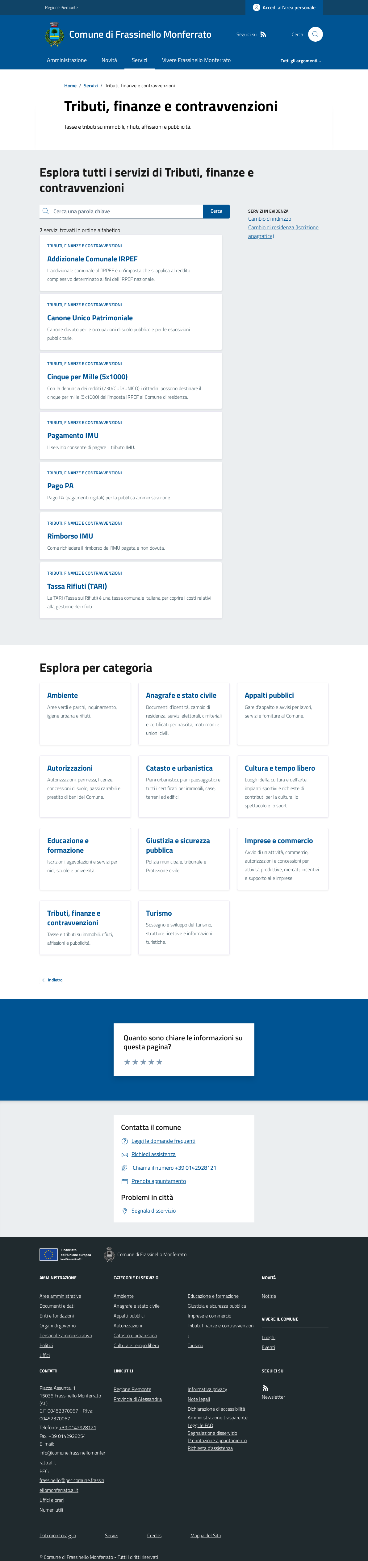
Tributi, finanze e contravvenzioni (84, 245)
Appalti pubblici (129, 1315)
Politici (46, 1345)
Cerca (216, 210)
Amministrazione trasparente (218, 1417)
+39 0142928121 (77, 1427)
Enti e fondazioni (57, 1315)
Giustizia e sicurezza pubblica (217, 1305)
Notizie (269, 1296)
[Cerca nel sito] (313, 34)
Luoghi (268, 1337)
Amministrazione (67, 60)
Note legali (199, 1399)
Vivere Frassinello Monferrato (196, 60)
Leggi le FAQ (200, 1425)
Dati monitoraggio (58, 1535)
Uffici (45, 1355)
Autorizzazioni (128, 1325)
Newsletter (273, 1397)
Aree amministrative (60, 1296)
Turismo (195, 1345)
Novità (109, 60)
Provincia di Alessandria (138, 1399)
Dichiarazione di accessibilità (216, 1409)
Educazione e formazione (213, 1296)
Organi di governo (58, 1325)
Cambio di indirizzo (269, 218)
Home (70, 85)
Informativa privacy (207, 1389)
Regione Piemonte (61, 7)
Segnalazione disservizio (212, 1433)
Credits (154, 1535)
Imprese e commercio (209, 1315)
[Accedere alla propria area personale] (284, 7)
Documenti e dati (57, 1305)
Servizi (139, 60)
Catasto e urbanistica (135, 1335)
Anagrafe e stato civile (137, 1305)
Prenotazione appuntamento (217, 1440)
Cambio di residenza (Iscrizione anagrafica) (283, 231)
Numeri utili (51, 1509)
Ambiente (124, 1296)
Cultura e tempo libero (136, 1345)
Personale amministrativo (66, 1335)
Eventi (268, 1347)
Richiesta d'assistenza (210, 1448)
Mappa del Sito (205, 1535)
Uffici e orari (52, 1500)
